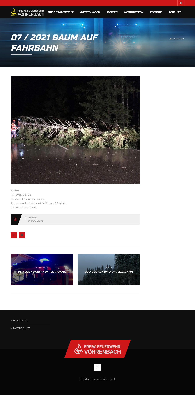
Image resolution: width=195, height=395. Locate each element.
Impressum (20, 320)
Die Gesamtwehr (60, 12)
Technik (156, 12)
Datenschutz (21, 328)
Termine (174, 12)
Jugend (111, 12)
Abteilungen (90, 12)
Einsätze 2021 (178, 39)
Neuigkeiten (133, 12)
